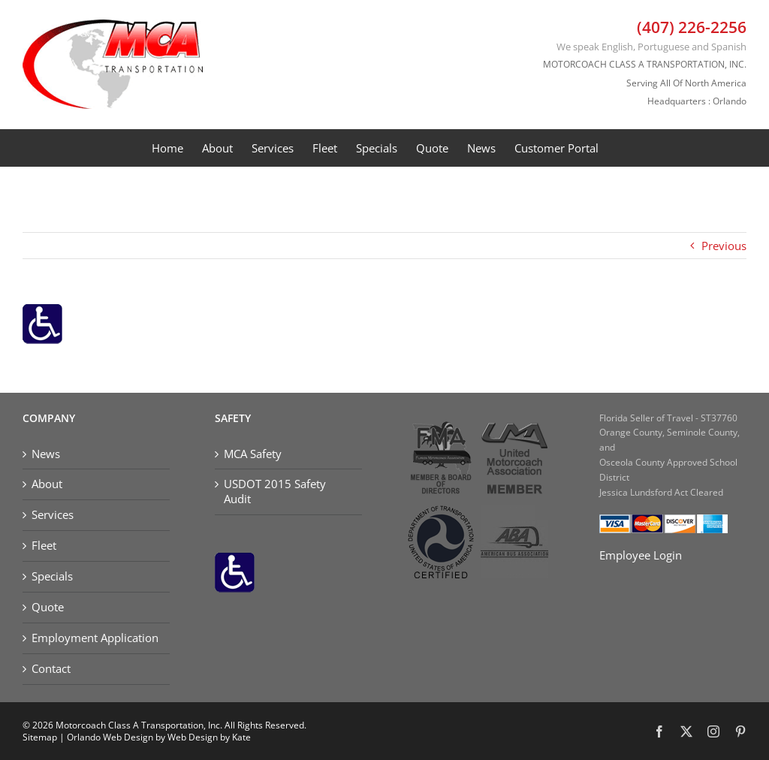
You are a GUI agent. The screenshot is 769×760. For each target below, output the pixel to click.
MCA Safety (253, 454)
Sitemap (40, 737)
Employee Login (640, 554)
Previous (723, 245)
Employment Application (95, 638)
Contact (51, 669)
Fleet (44, 545)
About (47, 484)
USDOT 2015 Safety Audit (275, 491)
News (46, 454)
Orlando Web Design (110, 737)
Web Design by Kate (209, 737)
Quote (48, 607)
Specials (52, 576)
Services (53, 515)
